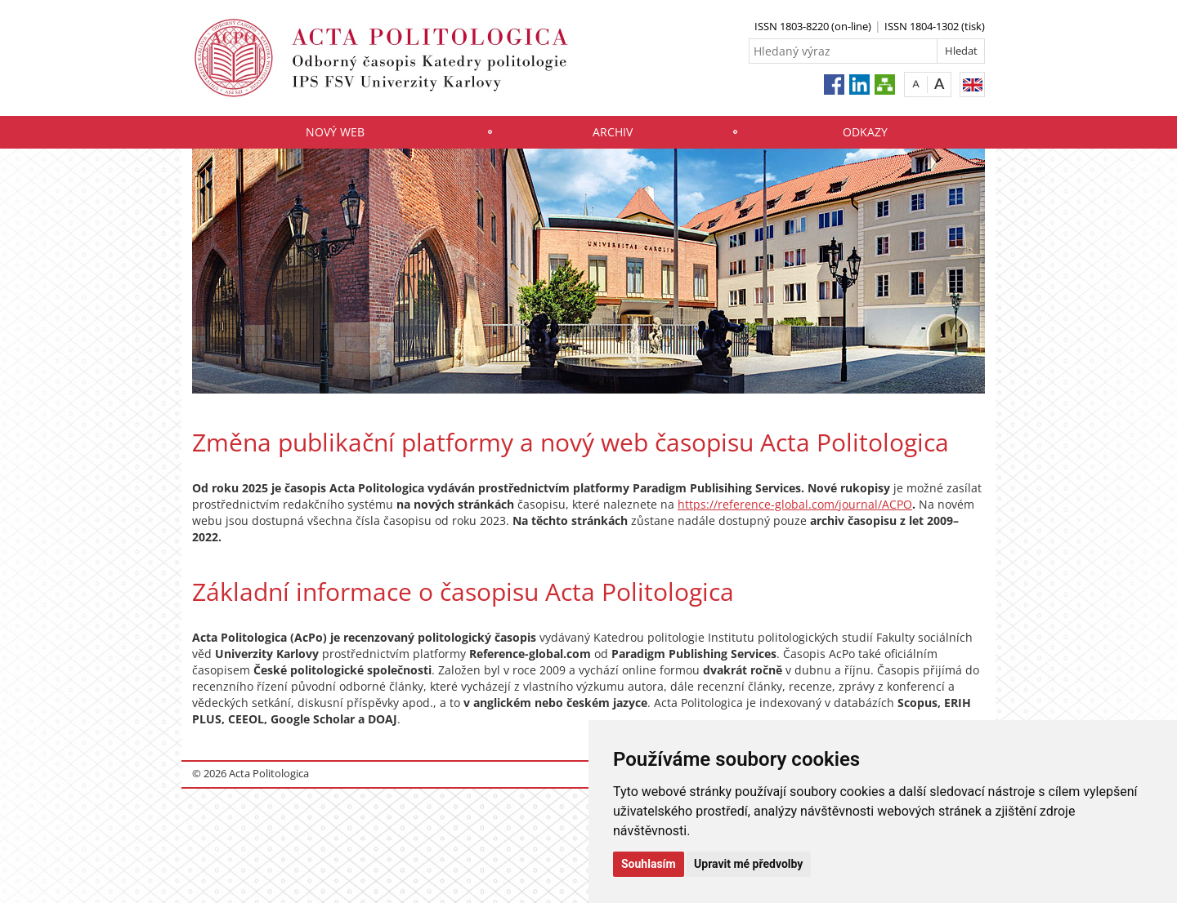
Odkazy (865, 132)
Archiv (613, 132)
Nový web (335, 132)
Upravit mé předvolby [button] (748, 863)
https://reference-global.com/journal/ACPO (795, 504)
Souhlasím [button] (648, 863)
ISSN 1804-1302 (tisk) (934, 26)
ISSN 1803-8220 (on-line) (812, 26)
